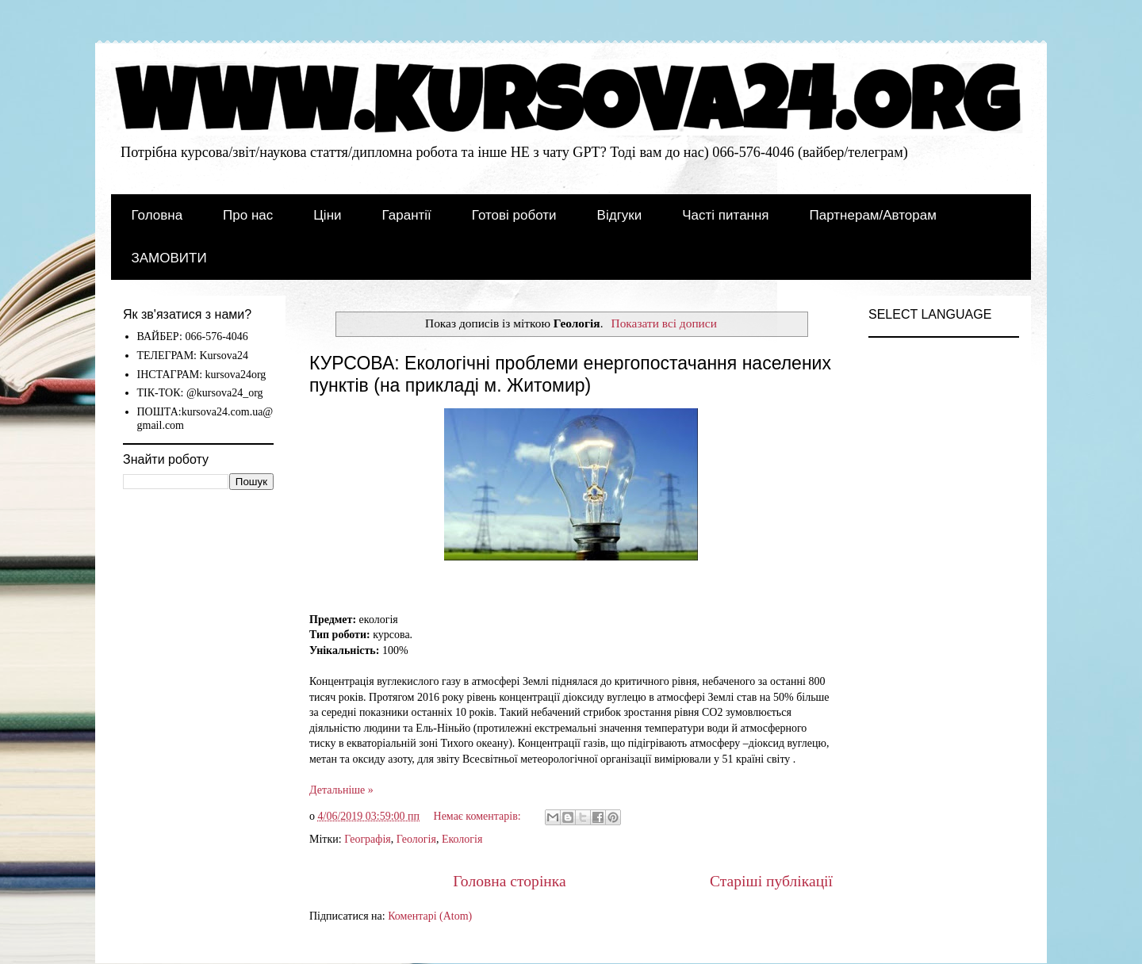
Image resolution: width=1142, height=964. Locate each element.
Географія (367, 839)
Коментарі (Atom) (430, 916)
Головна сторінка (509, 881)
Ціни (327, 215)
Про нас (248, 215)
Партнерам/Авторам (873, 215)
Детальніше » (341, 790)
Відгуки (619, 215)
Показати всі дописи (664, 323)
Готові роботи (514, 215)
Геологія (416, 839)
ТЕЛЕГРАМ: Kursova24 (192, 356)
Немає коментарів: (479, 816)
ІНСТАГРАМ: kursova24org (201, 375)
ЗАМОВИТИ (169, 258)
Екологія (462, 839)
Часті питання (725, 215)
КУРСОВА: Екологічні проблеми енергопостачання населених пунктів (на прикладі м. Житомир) (570, 374)
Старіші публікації (771, 881)
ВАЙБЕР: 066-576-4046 (192, 336)
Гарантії (406, 215)
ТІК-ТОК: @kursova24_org (200, 393)
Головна (157, 215)
